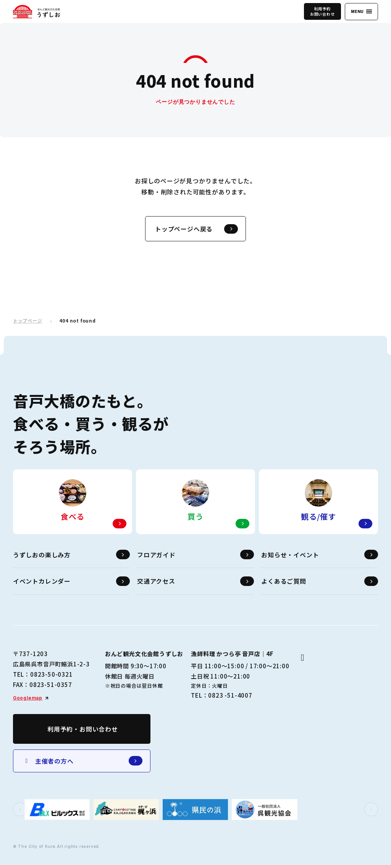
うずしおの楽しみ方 (71, 554)
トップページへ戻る (196, 229)
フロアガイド (195, 554)
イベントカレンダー (71, 581)
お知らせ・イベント (319, 554)
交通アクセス (195, 581)
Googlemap (27, 698)
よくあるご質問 (319, 581)
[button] (20, 809)
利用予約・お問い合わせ (82, 728)
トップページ (27, 321)
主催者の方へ (82, 761)
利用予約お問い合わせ (322, 11)
